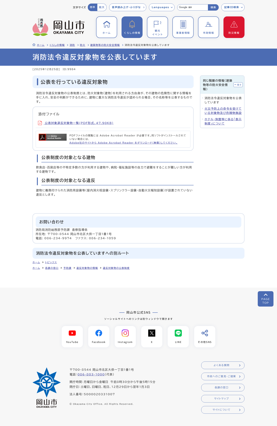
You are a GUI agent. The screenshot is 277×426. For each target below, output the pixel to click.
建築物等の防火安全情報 (105, 45)
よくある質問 (221, 365)
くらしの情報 (57, 45)
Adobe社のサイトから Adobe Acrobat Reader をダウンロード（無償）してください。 (123, 143)
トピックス (51, 262)
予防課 (67, 268)
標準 (92, 7)
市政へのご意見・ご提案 (221, 376)
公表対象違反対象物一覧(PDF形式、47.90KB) (76, 123)
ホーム (41, 45)
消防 (72, 45)
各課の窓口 (51, 268)
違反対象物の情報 (87, 268)
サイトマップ (221, 398)
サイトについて (221, 410)
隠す (239, 85)
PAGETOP (265, 301)
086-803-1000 (91, 374)
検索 (213, 7)
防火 (82, 45)
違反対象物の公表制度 (116, 268)
